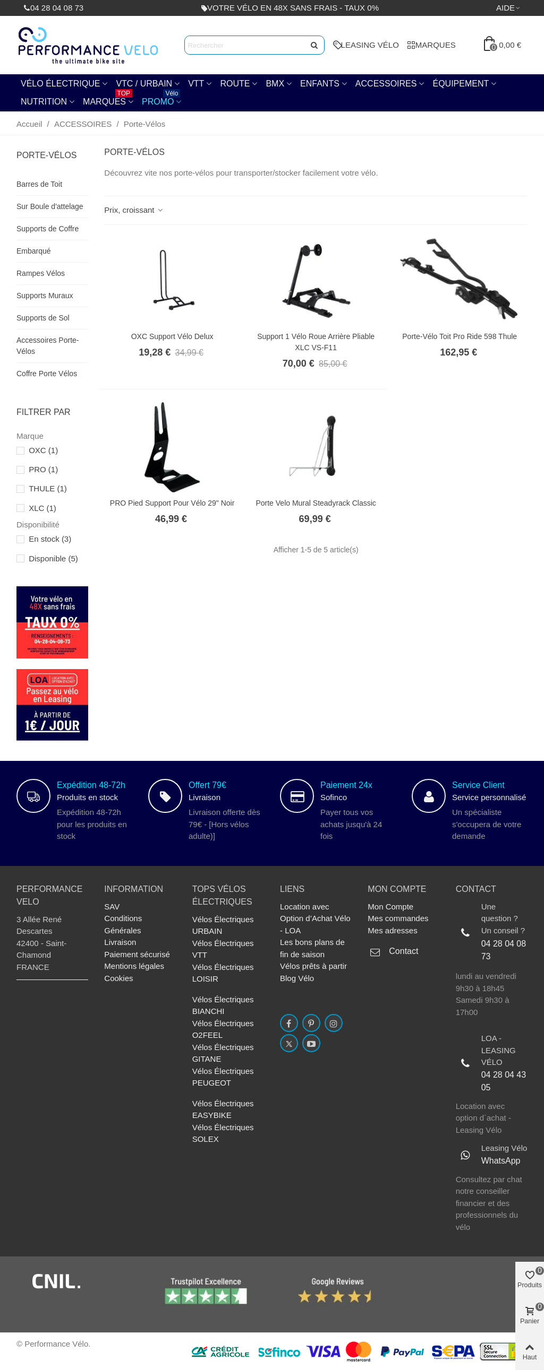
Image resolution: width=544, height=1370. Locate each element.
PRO (43, 469)
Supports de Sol (43, 318)
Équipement (460, 83)
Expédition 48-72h (91, 785)
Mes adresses (392, 930)
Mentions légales (134, 965)
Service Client (478, 785)
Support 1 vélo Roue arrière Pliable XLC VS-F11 (316, 342)
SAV (112, 906)
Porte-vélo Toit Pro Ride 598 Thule (459, 336)
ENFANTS (319, 83)
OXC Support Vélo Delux (172, 336)
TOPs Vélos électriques (222, 895)
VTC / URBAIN (144, 83)
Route (235, 83)
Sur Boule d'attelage (49, 206)
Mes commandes (398, 918)
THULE (48, 488)
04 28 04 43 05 (503, 1081)
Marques (107, 99)
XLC (42, 508)
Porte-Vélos (46, 155)
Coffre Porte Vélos (46, 373)
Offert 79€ (207, 785)
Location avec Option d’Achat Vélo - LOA (315, 918)
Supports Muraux (44, 295)
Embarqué (33, 251)
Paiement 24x (346, 785)
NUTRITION (44, 101)
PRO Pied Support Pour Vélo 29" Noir (172, 503)
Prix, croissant (134, 209)
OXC (43, 450)
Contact (403, 951)
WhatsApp (501, 1160)
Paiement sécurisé (136, 954)
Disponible (53, 558)
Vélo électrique (60, 83)
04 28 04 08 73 (503, 950)
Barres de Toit (39, 184)
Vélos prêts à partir (313, 965)
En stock (50, 538)
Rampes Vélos (40, 273)
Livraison (120, 942)
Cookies (118, 978)
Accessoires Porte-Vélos (47, 345)
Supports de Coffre (47, 228)
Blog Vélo (297, 978)
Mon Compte (390, 906)
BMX (275, 83)
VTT (196, 83)
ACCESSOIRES (386, 83)
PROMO (161, 99)
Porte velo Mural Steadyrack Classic (316, 503)
